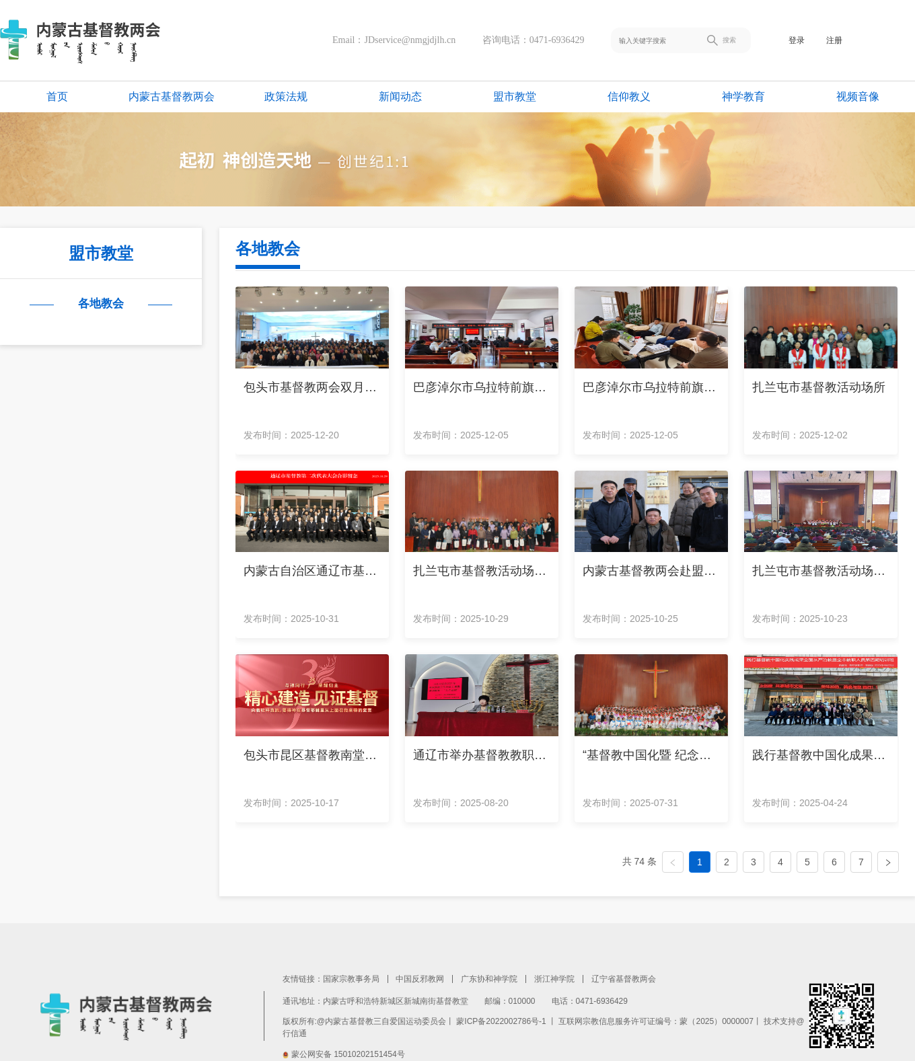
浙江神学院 (554, 979)
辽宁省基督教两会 (623, 979)
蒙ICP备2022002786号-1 (501, 1021)
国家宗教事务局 (351, 979)
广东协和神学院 (489, 979)
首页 (57, 96)
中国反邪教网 (420, 979)
